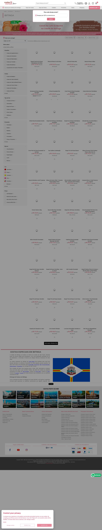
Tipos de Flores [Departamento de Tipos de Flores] (43, 7)
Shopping (82, 7)
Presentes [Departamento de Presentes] (63, 7)
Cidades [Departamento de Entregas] (54, 7)
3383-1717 (80, 3)
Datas (72, 7)
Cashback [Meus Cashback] (86, 3)
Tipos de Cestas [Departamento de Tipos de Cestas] (30, 7)
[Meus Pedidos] (93, 3)
